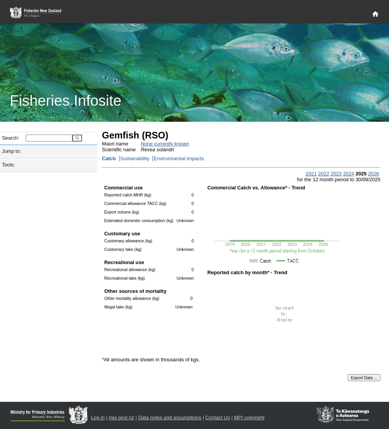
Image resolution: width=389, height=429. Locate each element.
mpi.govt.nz (121, 417)
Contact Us (217, 417)
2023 (336, 174)
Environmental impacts (179, 158)
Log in (98, 417)
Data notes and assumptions (169, 417)
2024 (348, 174)
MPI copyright (249, 417)
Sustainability (134, 158)
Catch (109, 158)
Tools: (8, 165)
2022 (323, 174)
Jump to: (11, 151)
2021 (311, 174)
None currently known (165, 144)
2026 (373, 174)
